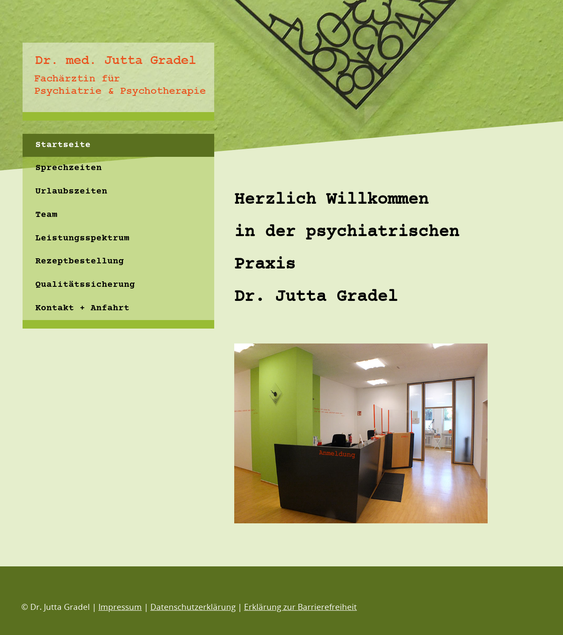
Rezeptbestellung (79, 261)
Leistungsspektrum (82, 238)
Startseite (63, 145)
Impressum (120, 606)
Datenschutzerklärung (193, 606)
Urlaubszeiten (71, 191)
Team (46, 215)
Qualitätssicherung (85, 285)
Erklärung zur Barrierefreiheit (300, 606)
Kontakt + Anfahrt (82, 308)
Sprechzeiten (68, 168)
